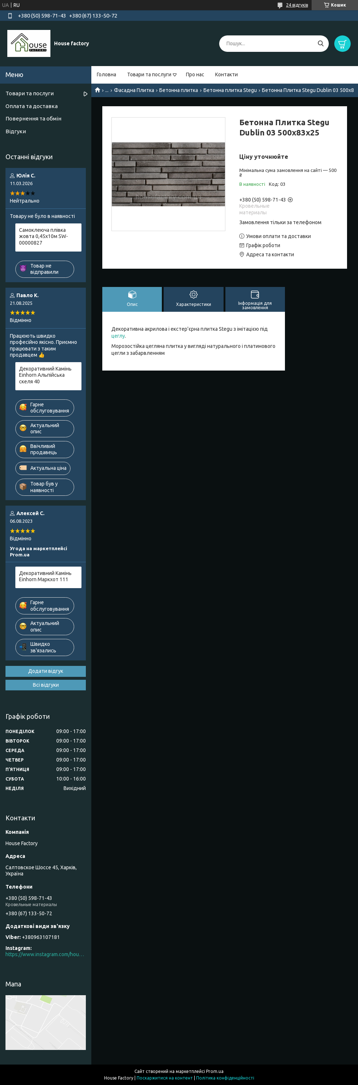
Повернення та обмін (33, 118)
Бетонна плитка (178, 90)
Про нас (195, 74)
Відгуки (15, 131)
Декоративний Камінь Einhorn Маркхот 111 (45, 576)
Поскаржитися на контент (165, 1078)
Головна (106, 74)
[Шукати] (320, 43)
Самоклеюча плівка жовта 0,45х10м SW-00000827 (43, 236)
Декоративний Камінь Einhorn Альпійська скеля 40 (45, 375)
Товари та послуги (149, 74)
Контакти (226, 74)
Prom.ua (215, 1071)
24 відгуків (297, 5)
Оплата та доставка (31, 106)
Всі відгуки (46, 685)
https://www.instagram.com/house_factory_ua (45, 954)
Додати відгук (45, 671)
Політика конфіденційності (225, 1078)
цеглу (118, 336)
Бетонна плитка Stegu (230, 90)
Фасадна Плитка (134, 90)
